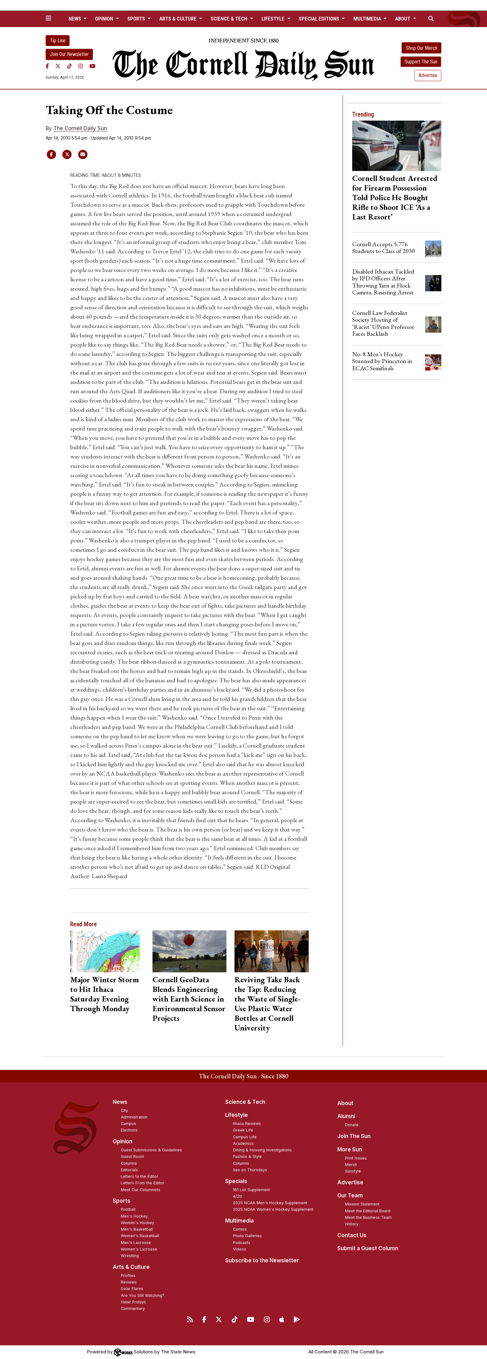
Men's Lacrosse (136, 1242)
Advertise (428, 75)
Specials (236, 1181)
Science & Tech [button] (229, 19)
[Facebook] (47, 66)
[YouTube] (92, 66)
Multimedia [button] (367, 19)
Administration (134, 1117)
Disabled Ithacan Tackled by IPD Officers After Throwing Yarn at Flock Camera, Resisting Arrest (383, 281)
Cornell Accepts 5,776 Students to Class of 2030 (383, 247)
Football (128, 1209)
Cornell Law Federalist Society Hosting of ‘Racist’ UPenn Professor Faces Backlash (383, 323)
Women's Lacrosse (139, 1249)
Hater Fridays (133, 1302)
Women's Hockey (137, 1222)
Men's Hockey (134, 1216)
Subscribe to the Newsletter (262, 1260)
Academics (243, 1143)
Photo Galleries (247, 1235)
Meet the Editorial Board (367, 1211)
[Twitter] (58, 66)
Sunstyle (353, 1171)
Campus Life (245, 1137)
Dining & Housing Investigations (262, 1150)
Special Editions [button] (319, 19)
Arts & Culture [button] (178, 19)
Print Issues (356, 1158)
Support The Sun (421, 62)
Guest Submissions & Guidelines (151, 1150)
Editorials (129, 1170)
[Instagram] (80, 66)
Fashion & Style (247, 1156)
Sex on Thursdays (250, 1170)
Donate (351, 1124)
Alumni (346, 1116)
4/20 (237, 1196)
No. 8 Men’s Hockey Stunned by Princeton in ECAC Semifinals (382, 361)
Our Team (350, 1195)
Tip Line (58, 41)
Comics (240, 1229)
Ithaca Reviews (247, 1123)
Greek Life (243, 1130)
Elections (129, 1130)
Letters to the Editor (139, 1176)
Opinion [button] (104, 19)
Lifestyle (236, 1115)
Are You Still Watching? (142, 1295)
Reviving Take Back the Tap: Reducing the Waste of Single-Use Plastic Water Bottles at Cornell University (267, 1003)
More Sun (349, 1149)
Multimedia (239, 1221)
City (124, 1110)
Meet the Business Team (368, 1217)
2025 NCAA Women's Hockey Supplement (273, 1209)
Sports (121, 1201)
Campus (128, 1123)
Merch (351, 1164)
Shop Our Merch (421, 48)
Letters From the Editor (142, 1183)
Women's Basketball (140, 1235)
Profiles (128, 1275)
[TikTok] (69, 66)
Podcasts (241, 1242)
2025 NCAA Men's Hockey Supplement (270, 1202)
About (345, 1103)
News (120, 1102)
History (351, 1224)
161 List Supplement (251, 1189)
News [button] (75, 19)
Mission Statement (362, 1204)
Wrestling (130, 1255)
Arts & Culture (131, 1267)
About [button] (403, 19)
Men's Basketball (137, 1229)
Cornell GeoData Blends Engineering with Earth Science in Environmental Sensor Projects (188, 998)
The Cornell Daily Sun (80, 128)
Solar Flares (132, 1288)
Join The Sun (354, 1136)
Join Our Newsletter (69, 54)
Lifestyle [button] (274, 19)
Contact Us (351, 1235)
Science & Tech (245, 1102)
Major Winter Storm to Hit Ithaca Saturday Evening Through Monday (104, 993)
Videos (239, 1249)
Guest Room (132, 1156)
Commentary (133, 1308)
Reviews (129, 1282)
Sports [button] (136, 19)
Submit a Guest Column (367, 1248)
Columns (129, 1163)
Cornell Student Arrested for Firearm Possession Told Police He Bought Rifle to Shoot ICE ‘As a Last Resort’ (395, 197)
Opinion (122, 1141)
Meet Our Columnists (140, 1189)
